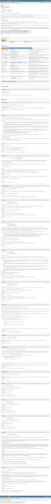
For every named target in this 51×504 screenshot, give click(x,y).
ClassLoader (20, 62)
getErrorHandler (13, 50)
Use (11, 496)
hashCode (14, 82)
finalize (7, 82)
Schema (3, 65)
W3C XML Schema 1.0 (30, 107)
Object (4, 11)
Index (18, 496)
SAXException (11, 402)
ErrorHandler (6, 50)
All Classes (17, 2)
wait (26, 82)
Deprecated (15, 496)
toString (23, 82)
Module (4, 496)
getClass (11, 82)
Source (15, 68)
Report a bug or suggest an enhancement (5, 499)
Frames (10, 2)
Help (20, 496)
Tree (13, 496)
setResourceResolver (14, 77)
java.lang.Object (3, 8)
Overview (1, 496)
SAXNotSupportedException (14, 203)
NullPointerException (5, 178)
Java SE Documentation (18, 500)
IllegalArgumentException (5, 147)
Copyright (1, 502)
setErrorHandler (13, 71)
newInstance (12, 59)
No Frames (12, 2)
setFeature (12, 73)
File (14, 65)
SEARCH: (42, 2)
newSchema (12, 65)
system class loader (9, 130)
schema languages (43, 107)
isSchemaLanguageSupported (15, 56)
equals (5, 82)
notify (17, 82)
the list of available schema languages (36, 143)
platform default (31, 134)
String (15, 53)
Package (7, 496)
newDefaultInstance (13, 57)
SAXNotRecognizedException (14, 202)
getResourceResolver (14, 54)
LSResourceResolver (7, 54)
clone (2, 82)
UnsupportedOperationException (6, 463)
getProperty (12, 53)
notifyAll (20, 82)
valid (30, 196)
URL (9, 417)
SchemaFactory (12, 42)
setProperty (12, 76)
